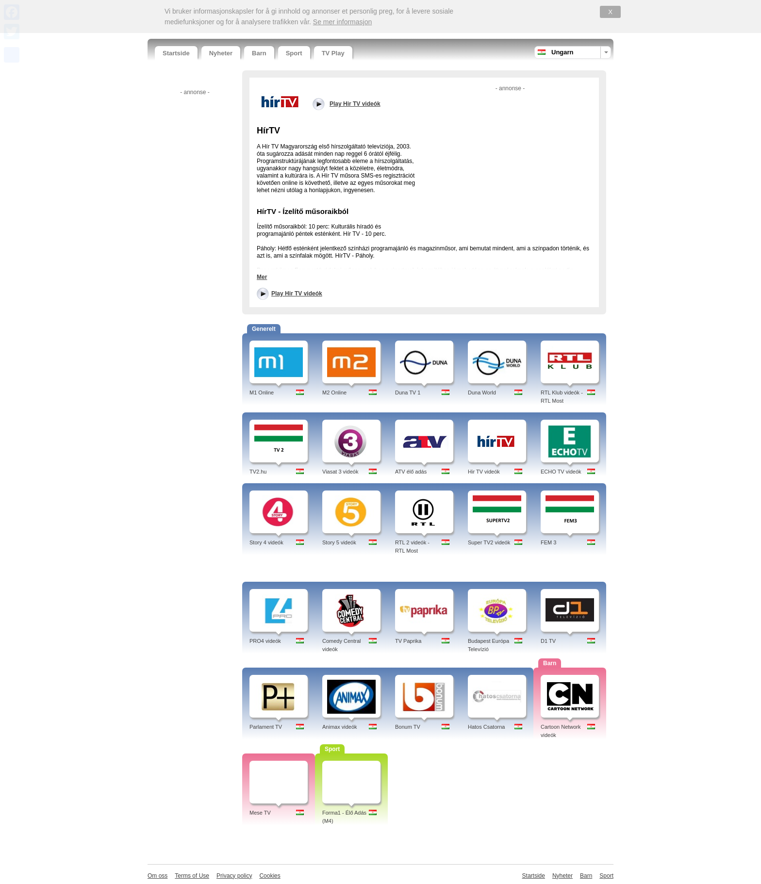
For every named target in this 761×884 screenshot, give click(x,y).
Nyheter (220, 53)
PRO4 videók (265, 641)
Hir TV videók (484, 472)
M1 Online (261, 392)
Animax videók (339, 727)
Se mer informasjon (342, 22)
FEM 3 (548, 542)
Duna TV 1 (407, 392)
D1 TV (548, 641)
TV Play (333, 53)
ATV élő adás (411, 472)
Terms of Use (192, 875)
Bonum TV (407, 727)
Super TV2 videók (489, 542)
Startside (176, 53)
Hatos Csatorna (486, 727)
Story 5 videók (339, 542)
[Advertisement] (193, 244)
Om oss (157, 875)
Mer (262, 277)
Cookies (269, 875)
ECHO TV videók (561, 472)
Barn (259, 53)
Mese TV (260, 813)
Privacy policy (234, 875)
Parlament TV (265, 727)
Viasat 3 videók (340, 472)
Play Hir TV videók (296, 293)
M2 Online (334, 392)
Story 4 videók (266, 542)
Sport (294, 53)
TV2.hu (257, 472)
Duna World (482, 392)
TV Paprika (408, 641)
